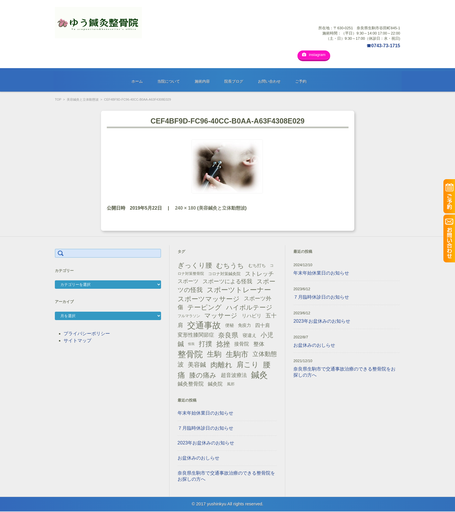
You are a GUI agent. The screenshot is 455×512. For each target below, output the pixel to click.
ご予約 (300, 82)
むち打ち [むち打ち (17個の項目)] (257, 266)
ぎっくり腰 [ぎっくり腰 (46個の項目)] (195, 266)
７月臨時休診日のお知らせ (205, 428)
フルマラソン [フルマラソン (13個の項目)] (189, 316)
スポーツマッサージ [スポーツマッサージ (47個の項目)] (209, 299)
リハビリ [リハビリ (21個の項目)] (251, 316)
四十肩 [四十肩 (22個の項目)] (262, 326)
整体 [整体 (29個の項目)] (258, 344)
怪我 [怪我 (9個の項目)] (191, 344)
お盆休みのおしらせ (198, 458)
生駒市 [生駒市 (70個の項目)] (237, 354)
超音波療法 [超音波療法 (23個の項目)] (234, 375)
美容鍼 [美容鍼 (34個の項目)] (197, 365)
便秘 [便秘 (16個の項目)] (229, 325)
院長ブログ (233, 82)
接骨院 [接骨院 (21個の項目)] (241, 344)
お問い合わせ (269, 82)
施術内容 (202, 82)
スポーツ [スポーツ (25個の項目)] (188, 282)
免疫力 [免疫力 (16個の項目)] (244, 325)
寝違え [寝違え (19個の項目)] (250, 335)
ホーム (137, 82)
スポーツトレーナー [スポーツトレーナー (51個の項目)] (239, 290)
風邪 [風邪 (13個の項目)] (230, 384)
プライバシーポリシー (87, 333)
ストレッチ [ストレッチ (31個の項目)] (259, 274)
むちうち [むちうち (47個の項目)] (230, 266)
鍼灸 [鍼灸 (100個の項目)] (259, 375)
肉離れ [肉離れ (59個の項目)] (221, 365)
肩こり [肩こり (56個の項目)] (247, 365)
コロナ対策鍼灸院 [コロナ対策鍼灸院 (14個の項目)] (224, 274)
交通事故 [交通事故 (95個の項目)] (204, 325)
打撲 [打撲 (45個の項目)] (205, 344)
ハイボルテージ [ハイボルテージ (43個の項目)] (249, 307)
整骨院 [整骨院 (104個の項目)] (190, 354)
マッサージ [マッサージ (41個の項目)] (220, 316)
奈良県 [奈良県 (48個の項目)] (228, 335)
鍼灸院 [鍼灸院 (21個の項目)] (215, 384)
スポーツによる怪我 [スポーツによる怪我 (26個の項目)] (227, 282)
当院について (168, 82)
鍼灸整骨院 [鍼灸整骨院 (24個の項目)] (191, 384)
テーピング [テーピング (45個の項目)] (204, 307)
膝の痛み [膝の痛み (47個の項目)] (202, 376)
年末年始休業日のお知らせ (205, 413)
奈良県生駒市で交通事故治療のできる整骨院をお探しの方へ (226, 476)
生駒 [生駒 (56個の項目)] (214, 354)
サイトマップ (77, 340)
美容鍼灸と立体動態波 (83, 100)
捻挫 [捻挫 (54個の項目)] (223, 344)
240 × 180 (185, 208)
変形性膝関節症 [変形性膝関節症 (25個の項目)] (196, 335)
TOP (58, 100)
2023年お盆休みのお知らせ (206, 443)
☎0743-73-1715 (383, 45)
